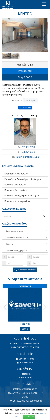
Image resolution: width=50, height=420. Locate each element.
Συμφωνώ (29, 416)
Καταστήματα (30, 100)
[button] (45, 34)
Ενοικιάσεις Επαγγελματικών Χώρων (22, 179)
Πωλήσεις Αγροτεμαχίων (16, 201)
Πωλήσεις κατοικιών (14, 184)
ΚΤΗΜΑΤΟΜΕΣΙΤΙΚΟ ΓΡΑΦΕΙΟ (25, 343)
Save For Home (26, 358)
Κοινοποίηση (25, 108)
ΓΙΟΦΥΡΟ (25, 324)
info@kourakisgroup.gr (28, 156)
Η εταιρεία (25, 373)
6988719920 (28, 151)
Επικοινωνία (25, 377)
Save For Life (26, 362)
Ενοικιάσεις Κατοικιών (15, 173)
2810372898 (28, 147)
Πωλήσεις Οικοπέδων (15, 190)
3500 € (25, 329)
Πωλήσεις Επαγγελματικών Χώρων (21, 195)
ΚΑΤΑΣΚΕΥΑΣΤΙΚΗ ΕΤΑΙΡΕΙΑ (25, 347)
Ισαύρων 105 (13, 392)
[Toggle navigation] (43, 4)
